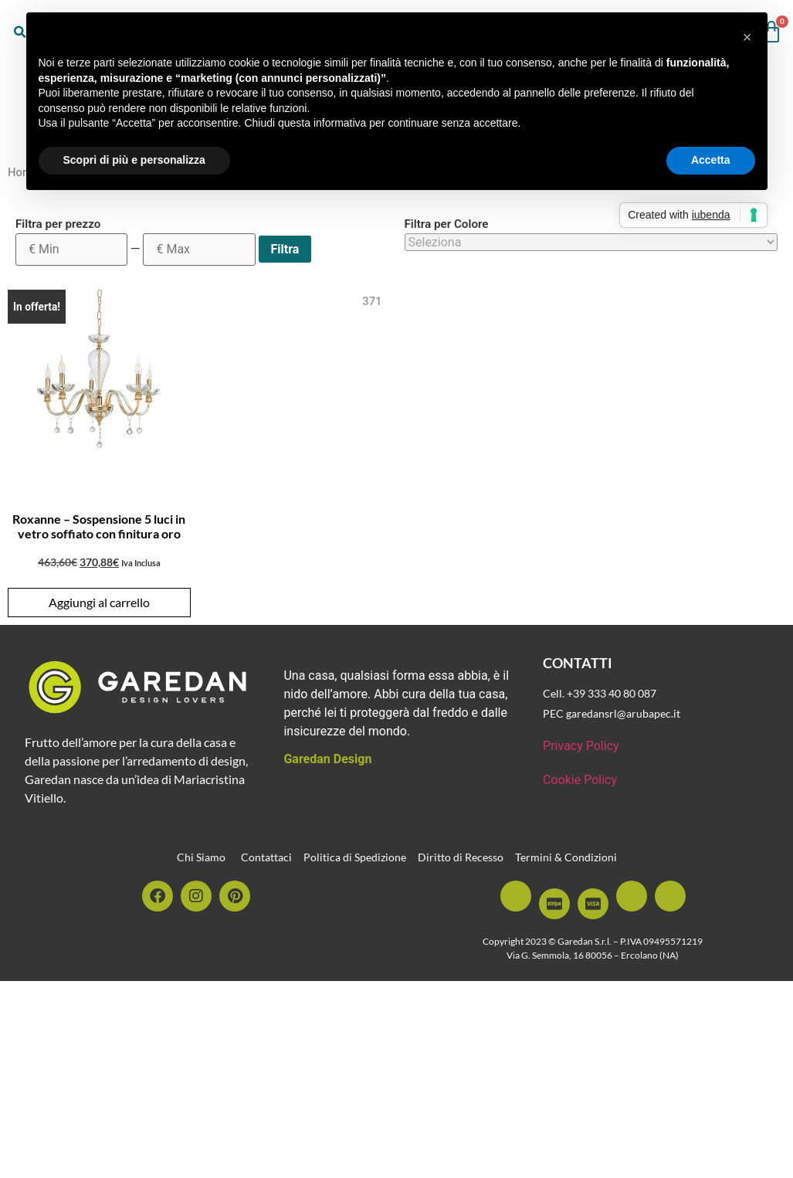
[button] (747, 37)
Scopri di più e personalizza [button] (134, 160)
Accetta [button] (710, 160)
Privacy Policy (581, 745)
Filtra (285, 249)
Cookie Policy (580, 779)
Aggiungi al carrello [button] (99, 602)
